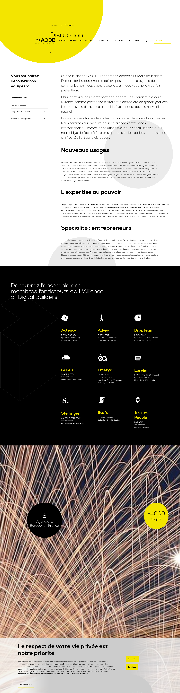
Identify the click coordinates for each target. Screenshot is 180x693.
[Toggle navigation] (147, 41)
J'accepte (132, 659)
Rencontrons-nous (19, 98)
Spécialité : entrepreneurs (22, 118)
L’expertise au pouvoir (20, 112)
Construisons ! (162, 41)
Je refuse (132, 667)
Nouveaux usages (18, 105)
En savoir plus (26, 685)
